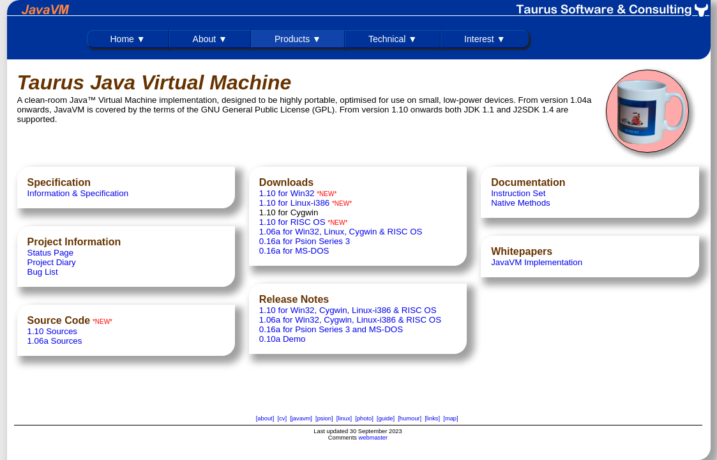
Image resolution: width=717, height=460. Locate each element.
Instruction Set (518, 193)
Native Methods (520, 203)
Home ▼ (128, 39)
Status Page (50, 252)
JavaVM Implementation (536, 262)
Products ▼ (298, 39)
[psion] (324, 418)
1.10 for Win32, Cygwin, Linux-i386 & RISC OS (348, 310)
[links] (432, 418)
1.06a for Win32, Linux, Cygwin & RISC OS (341, 231)
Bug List (42, 272)
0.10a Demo (282, 339)
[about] (265, 418)
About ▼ (210, 39)
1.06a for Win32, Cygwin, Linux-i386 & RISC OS (350, 320)
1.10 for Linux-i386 (294, 203)
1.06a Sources (54, 341)
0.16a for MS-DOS (294, 251)
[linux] (344, 418)
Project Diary (51, 262)
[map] (450, 418)
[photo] (364, 418)
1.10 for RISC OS (292, 222)
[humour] (409, 418)
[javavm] (301, 418)
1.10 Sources (52, 331)
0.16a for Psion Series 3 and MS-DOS (331, 329)
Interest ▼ (484, 39)
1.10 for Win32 (287, 193)
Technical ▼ (392, 39)
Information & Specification (78, 193)
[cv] (282, 418)
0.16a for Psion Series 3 (304, 241)
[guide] (386, 418)
